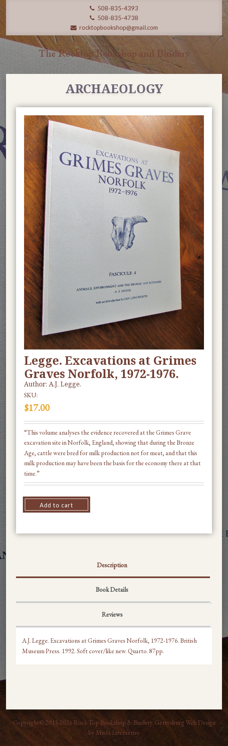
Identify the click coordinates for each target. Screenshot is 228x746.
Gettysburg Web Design (185, 722)
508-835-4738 (114, 17)
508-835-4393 (114, 8)
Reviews (112, 614)
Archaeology (114, 88)
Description (112, 565)
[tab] (112, 566)
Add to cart (56, 505)
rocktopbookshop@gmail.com (114, 27)
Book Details (112, 589)
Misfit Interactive (118, 732)
